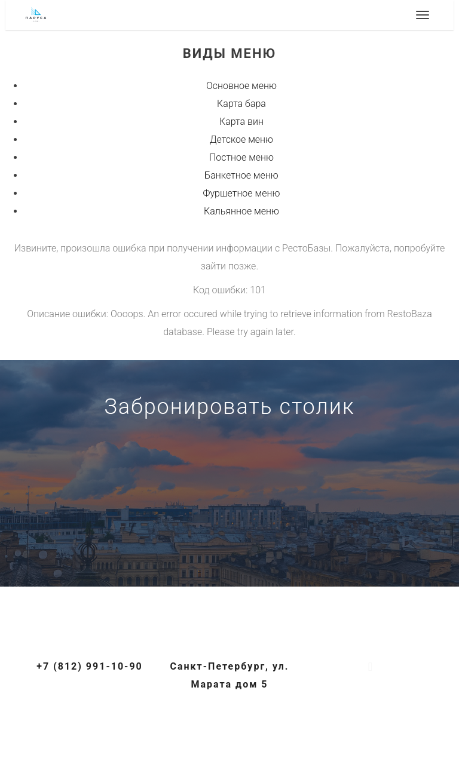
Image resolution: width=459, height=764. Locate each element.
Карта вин (241, 121)
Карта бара (241, 103)
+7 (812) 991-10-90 (229, 549)
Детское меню (241, 139)
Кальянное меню (241, 211)
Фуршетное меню (241, 193)
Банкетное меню (241, 175)
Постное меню (241, 157)
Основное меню (241, 85)
